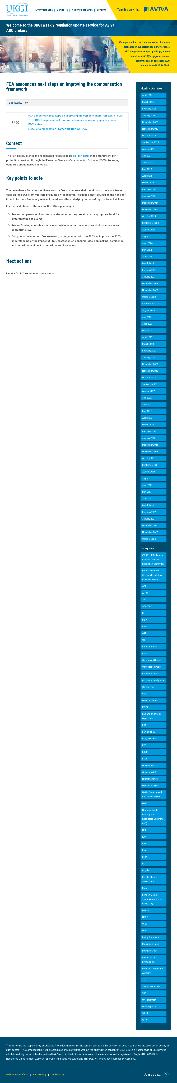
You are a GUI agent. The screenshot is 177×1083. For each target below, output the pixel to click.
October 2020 (149, 539)
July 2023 (147, 317)
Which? (146, 1013)
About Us (62, 10)
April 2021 (147, 498)
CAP (144, 633)
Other (145, 930)
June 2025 (147, 162)
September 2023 (150, 303)
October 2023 (149, 297)
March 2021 (148, 505)
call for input (81, 155)
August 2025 (148, 149)
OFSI (144, 924)
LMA (144, 888)
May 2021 (147, 492)
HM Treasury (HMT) (151, 785)
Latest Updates (44, 10)
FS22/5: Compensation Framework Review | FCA (57, 128)
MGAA (145, 910)
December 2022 (150, 364)
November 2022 (150, 371)
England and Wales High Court (151, 716)
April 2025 (147, 176)
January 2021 (148, 518)
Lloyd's (145, 870)
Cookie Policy (58, 1074)
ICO (144, 836)
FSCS (145, 758)
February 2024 (149, 270)
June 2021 (147, 485)
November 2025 (150, 129)
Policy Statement (150, 937)
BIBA (144, 619)
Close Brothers (149, 646)
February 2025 (149, 189)
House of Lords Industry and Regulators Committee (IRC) (153, 817)
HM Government (150, 779)
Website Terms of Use (17, 1074)
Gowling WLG (149, 772)
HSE (144, 830)
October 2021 (149, 458)
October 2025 (149, 135)
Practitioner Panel (150, 944)
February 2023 (149, 350)
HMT (144, 803)
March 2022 (148, 424)
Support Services (82, 10)
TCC (144, 979)
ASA (144, 599)
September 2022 (150, 384)
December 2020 (150, 525)
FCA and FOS (148, 732)
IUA (144, 850)
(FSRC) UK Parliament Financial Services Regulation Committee (153, 559)
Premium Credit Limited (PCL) (149, 959)
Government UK (150, 765)
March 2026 (148, 102)
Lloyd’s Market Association (149, 879)
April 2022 (147, 418)
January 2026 (148, 115)
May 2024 (147, 250)
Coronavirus (148, 687)
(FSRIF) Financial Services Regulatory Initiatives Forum (152, 575)
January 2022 (148, 438)
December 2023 (150, 283)
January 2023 (148, 357)
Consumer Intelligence (153, 680)
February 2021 (149, 512)
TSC (144, 993)
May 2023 (147, 330)
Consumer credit (150, 673)
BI (143, 613)
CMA (144, 653)
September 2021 (150, 465)
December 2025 (150, 122)
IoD (144, 843)
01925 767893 (161, 65)
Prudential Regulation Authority (152, 970)
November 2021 (150, 451)
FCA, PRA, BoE (149, 738)
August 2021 (148, 471)
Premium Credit (149, 950)
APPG (145, 593)
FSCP (144, 752)
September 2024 (150, 223)
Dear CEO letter (149, 700)
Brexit (145, 626)
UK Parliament (149, 1000)
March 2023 (148, 344)
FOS (144, 745)
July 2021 (147, 478)
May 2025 (147, 169)
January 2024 (148, 276)
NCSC (145, 917)
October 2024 (149, 216)
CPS (144, 693)
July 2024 (147, 236)
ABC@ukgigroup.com (155, 56)
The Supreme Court (151, 986)
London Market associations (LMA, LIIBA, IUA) (152, 899)
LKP (144, 863)
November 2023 (150, 290)
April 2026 (147, 95)
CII (143, 640)
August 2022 (148, 391)
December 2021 (150, 445)
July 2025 (147, 155)
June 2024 (147, 243)
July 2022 (147, 397)
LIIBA (144, 857)
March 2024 (148, 263)
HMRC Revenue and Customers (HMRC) (152, 794)
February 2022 (149, 431)
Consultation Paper (151, 667)
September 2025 (150, 142)
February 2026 (149, 108)
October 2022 (149, 377)
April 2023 (147, 337)
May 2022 (147, 411)
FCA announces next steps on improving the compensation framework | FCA (75, 115)
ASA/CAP (147, 606)
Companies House (151, 660)
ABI (144, 586)
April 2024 (147, 256)
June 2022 (147, 404)
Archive (101, 10)
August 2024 (148, 229)
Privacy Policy (39, 1074)
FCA (26, 103)
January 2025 (148, 196)
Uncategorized (149, 1006)
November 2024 (150, 209)
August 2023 (148, 310)
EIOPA (145, 707)
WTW (145, 1020)
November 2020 (150, 532)
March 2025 (148, 182)
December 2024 (150, 203)
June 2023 (147, 324)
